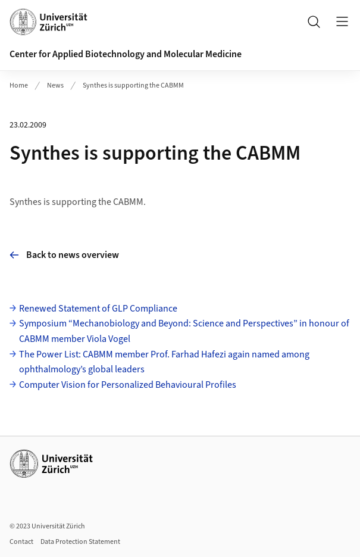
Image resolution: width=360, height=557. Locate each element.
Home (19, 85)
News (55, 85)
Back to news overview (64, 255)
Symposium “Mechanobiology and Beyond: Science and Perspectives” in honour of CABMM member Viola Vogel (184, 331)
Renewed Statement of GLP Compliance (98, 308)
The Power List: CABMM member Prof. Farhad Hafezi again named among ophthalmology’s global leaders (164, 362)
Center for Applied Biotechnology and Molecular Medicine (126, 54)
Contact (21, 542)
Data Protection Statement (80, 542)
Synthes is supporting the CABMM (133, 85)
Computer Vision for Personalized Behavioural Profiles (127, 384)
